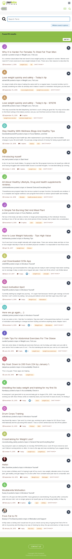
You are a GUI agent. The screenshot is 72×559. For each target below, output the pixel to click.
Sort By (67, 39)
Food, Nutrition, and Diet (38, 134)
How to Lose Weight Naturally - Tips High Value (26, 235)
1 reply (20, 274)
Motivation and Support (38, 519)
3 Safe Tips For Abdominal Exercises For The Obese (29, 338)
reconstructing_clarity (9, 442)
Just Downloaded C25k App (16, 261)
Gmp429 (5, 290)
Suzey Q (5, 493)
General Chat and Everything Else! (39, 187)
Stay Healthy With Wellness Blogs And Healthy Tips (28, 131)
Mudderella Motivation (13, 490)
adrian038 (5, 80)
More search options (60, 25)
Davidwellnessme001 (9, 134)
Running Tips (28, 238)
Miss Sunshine (7, 467)
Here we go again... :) (13, 312)
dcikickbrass (6, 416)
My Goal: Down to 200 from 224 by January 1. (26, 364)
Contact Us (36, 546)
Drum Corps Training (12, 413)
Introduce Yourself (28, 264)
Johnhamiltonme (8, 187)
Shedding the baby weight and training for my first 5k (29, 387)
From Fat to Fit (9, 516)
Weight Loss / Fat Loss (30, 55)
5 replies (24, 115)
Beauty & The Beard (9, 519)
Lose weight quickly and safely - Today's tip (24, 77)
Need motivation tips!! (13, 287)
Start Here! (24, 159)
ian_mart (5, 159)
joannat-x (5, 55)
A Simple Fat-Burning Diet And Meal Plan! (23, 210)
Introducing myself (11, 156)
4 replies (22, 503)
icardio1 (5, 341)
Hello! (5, 464)
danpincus (6, 367)
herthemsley (6, 238)
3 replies (21, 169)
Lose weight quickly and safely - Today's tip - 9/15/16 (29, 103)
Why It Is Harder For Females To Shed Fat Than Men (29, 52)
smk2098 (5, 264)
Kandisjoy (5, 390)
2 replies (22, 143)
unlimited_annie (7, 315)
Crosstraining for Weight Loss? (17, 439)
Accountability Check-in (30, 367)
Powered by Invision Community (36, 555)
